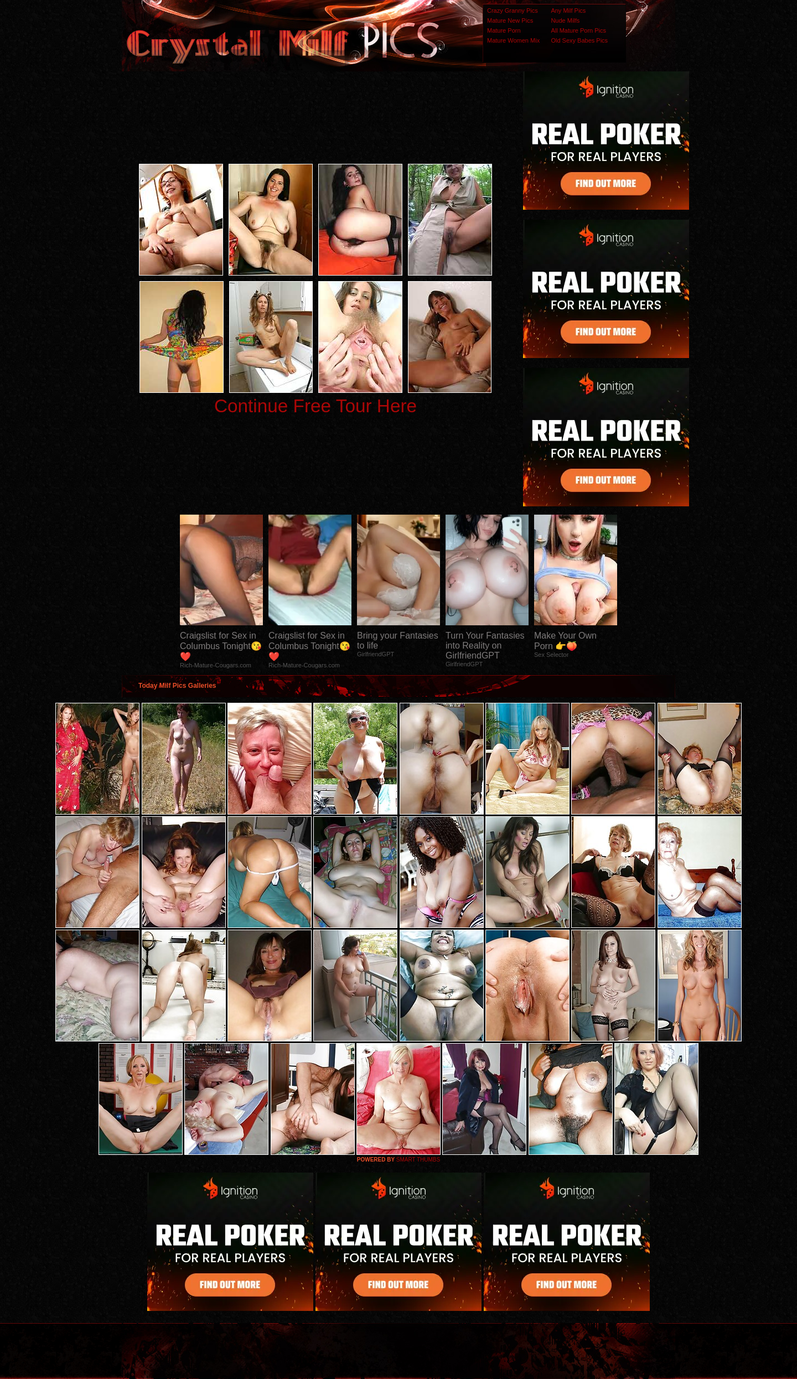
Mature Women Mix (513, 40)
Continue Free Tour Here (315, 406)
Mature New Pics (510, 20)
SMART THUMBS (418, 1160)
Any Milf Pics (568, 10)
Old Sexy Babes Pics (579, 40)
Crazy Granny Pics (512, 10)
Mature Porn (504, 30)
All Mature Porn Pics (578, 30)
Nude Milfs (565, 20)
